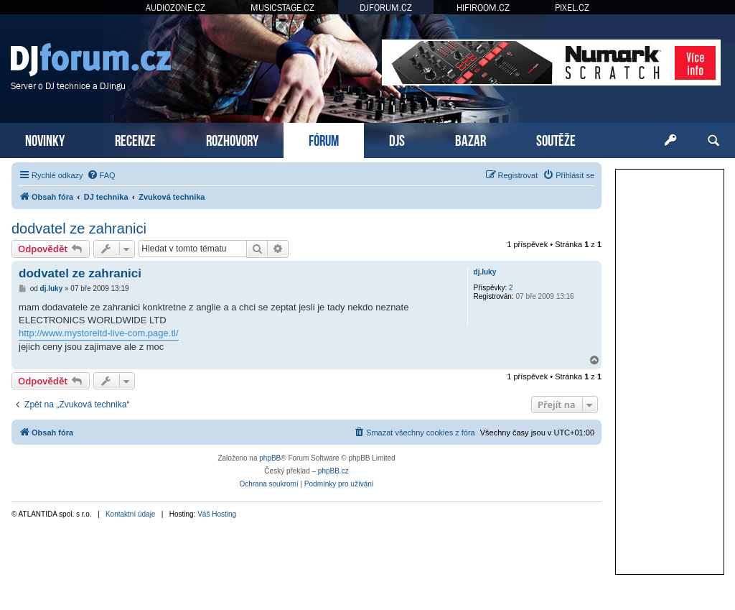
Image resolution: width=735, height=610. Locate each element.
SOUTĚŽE (556, 139)
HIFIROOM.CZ (483, 7)
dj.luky (485, 272)
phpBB (270, 458)
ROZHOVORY (232, 139)
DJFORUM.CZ (386, 7)
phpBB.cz (333, 471)
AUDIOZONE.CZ (175, 7)
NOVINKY (45, 139)
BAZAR (470, 139)
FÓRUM (324, 139)
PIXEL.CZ (572, 7)
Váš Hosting (216, 514)
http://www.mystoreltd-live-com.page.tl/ (99, 333)
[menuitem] (101, 175)
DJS (397, 139)
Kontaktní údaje (131, 514)
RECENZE (135, 139)
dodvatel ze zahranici (78, 228)
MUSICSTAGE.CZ (282, 7)
